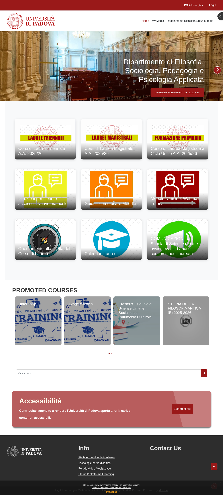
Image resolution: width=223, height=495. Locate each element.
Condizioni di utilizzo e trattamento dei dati (111, 487)
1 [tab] (109, 353)
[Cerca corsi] (108, 373)
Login (212, 5)
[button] (193, 5)
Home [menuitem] (145, 20)
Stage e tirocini (81, 304)
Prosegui (111, 491)
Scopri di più (182, 409)
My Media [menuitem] (158, 20)
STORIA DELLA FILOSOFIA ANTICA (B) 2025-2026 (184, 308)
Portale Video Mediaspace (94, 468)
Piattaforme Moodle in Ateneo (96, 457)
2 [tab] (112, 353)
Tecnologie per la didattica (94, 462)
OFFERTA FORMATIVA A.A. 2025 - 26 (177, 92)
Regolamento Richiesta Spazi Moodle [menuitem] (190, 20)
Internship (28, 304)
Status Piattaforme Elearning (96, 474)
